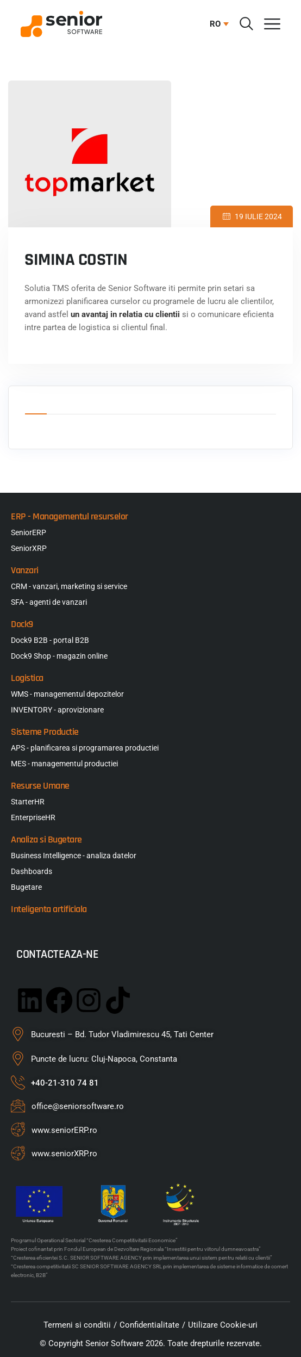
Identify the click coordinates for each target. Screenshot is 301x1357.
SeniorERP (28, 532)
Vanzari (25, 570)
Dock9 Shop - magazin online (59, 656)
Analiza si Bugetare (46, 839)
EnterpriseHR (33, 817)
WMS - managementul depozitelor (67, 694)
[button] (216, 24)
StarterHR (28, 801)
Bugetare (26, 887)
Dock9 (22, 624)
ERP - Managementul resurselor (69, 516)
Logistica (27, 678)
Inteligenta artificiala (49, 909)
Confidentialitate (149, 1325)
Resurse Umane (40, 785)
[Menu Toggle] (272, 24)
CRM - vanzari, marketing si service (69, 586)
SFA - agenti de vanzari (49, 602)
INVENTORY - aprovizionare (57, 709)
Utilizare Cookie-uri (223, 1325)
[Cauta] (246, 23)
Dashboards (31, 871)
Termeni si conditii (77, 1325)
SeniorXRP (29, 548)
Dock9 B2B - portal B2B (50, 640)
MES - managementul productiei (64, 763)
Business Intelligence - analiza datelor (73, 855)
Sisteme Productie (45, 732)
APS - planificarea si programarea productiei (85, 747)
